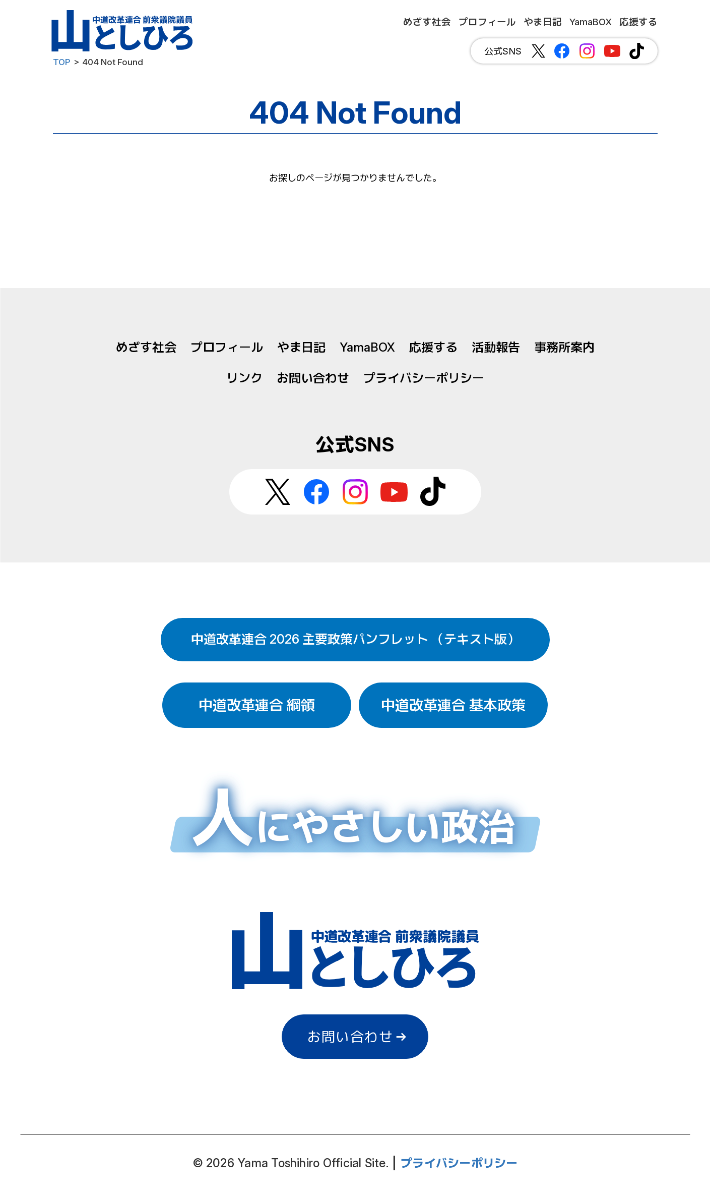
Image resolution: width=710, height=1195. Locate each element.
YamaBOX (367, 347)
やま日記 (301, 347)
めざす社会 (146, 347)
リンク (244, 378)
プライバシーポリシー (423, 378)
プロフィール (226, 347)
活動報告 (496, 347)
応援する (433, 347)
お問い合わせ (313, 378)
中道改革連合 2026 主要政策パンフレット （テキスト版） (355, 639)
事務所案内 (564, 347)
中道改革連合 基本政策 (453, 705)
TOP (62, 62)
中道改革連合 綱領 (257, 705)
